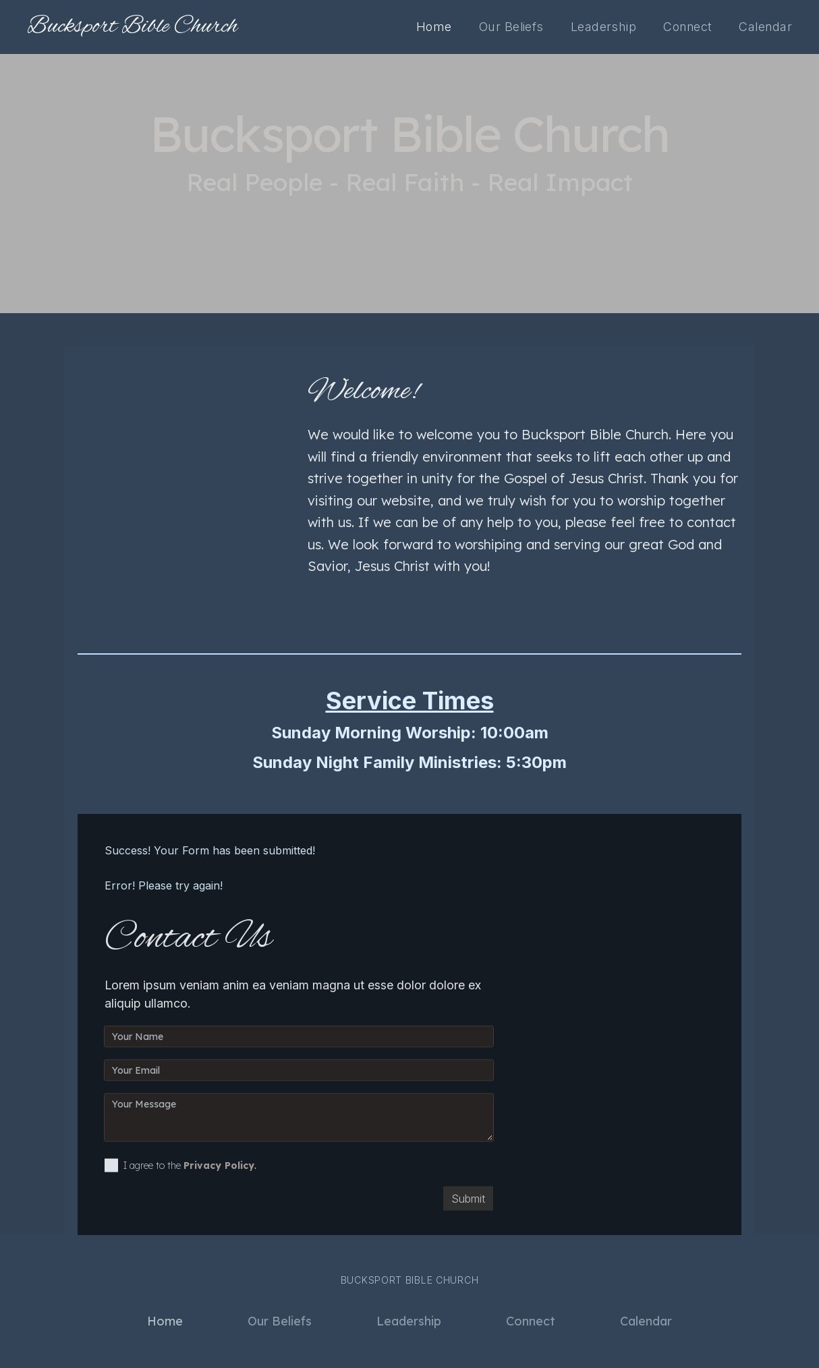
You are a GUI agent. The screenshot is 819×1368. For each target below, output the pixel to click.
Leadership (603, 27)
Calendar (765, 27)
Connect (687, 27)
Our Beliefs (511, 27)
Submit (468, 1204)
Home (434, 27)
